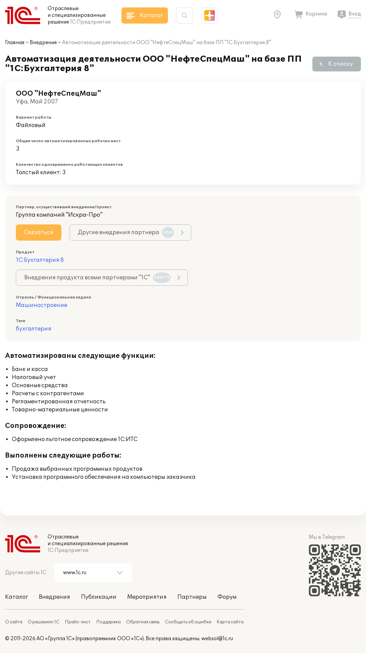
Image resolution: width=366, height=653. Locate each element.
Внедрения (43, 42)
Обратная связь (143, 622)
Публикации (98, 597)
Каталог (16, 597)
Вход (354, 14)
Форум (227, 597)
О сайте (13, 622)
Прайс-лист (78, 622)
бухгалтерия (33, 328)
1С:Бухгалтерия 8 (40, 260)
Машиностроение (41, 305)
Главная (14, 42)
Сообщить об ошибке (188, 622)
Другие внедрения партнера (126, 232)
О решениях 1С (43, 622)
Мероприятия (147, 597)
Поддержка (108, 622)
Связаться (38, 232)
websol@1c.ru (217, 639)
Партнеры (192, 597)
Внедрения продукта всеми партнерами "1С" (97, 277)
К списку (340, 64)
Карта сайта (230, 622)
